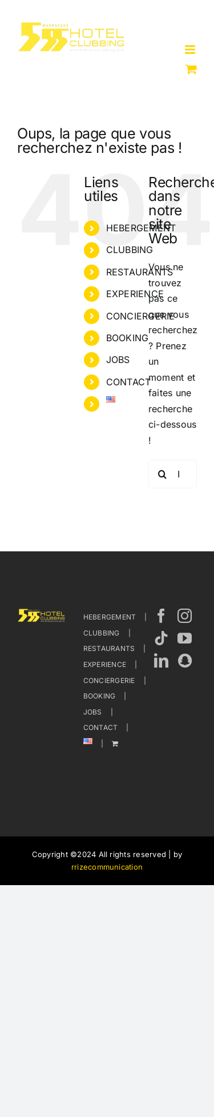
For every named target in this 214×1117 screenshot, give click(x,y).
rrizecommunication (107, 866)
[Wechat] (185, 660)
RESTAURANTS (109, 648)
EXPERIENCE (135, 293)
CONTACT (128, 382)
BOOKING (127, 338)
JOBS (118, 359)
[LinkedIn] (161, 660)
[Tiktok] (161, 638)
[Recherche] (162, 474)
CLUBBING (130, 249)
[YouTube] (184, 638)
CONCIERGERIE (109, 680)
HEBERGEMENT (109, 617)
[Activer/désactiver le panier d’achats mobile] (191, 69)
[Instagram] (184, 616)
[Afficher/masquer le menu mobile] (191, 50)
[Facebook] (161, 616)
